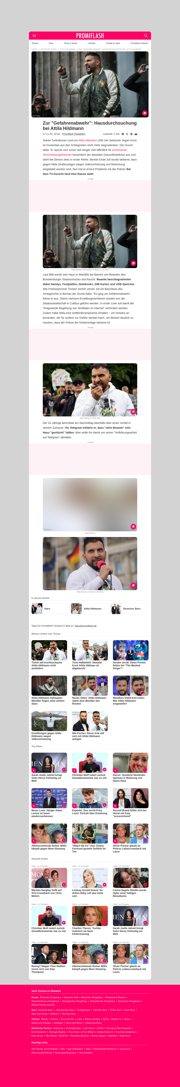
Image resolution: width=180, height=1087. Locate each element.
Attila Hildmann (87, 140)
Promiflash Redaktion (73, 134)
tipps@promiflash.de (86, 625)
